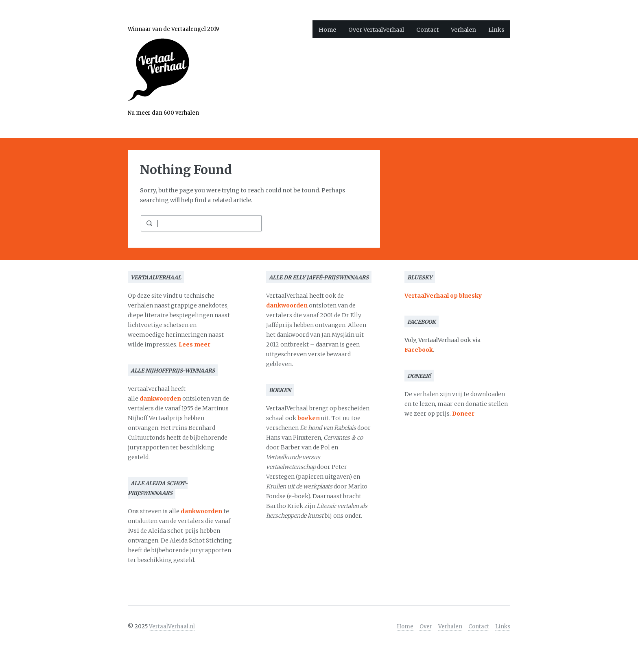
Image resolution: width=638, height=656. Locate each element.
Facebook (418, 349)
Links (496, 29)
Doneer (463, 413)
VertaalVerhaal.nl (172, 626)
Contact (427, 29)
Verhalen (463, 29)
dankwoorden (160, 398)
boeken (308, 418)
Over (426, 626)
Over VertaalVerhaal (376, 29)
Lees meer (194, 344)
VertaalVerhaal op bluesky (443, 295)
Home (327, 29)
